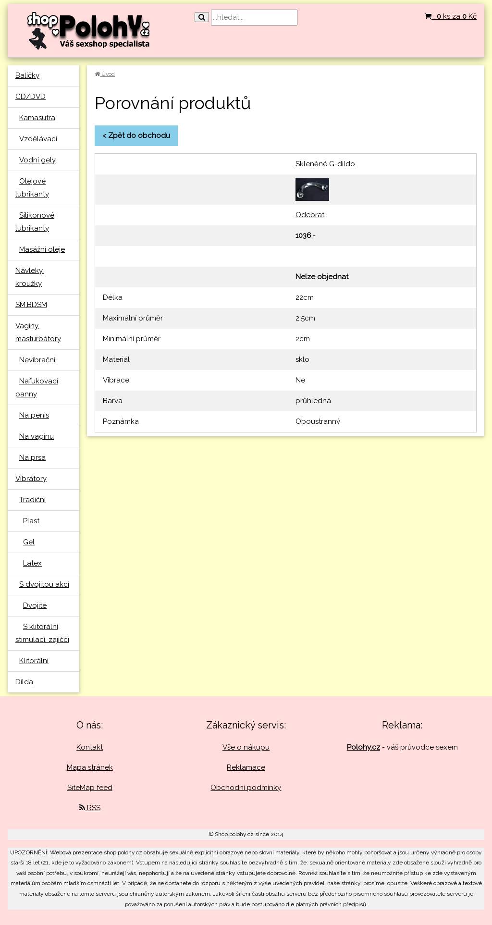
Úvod (105, 74)
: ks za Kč (451, 16)
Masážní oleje (42, 249)
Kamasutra (37, 117)
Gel (29, 542)
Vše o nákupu (246, 747)
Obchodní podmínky (245, 787)
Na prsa (32, 457)
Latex (32, 563)
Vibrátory (31, 478)
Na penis (34, 415)
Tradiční (32, 499)
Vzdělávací (38, 139)
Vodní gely (37, 160)
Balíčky (27, 75)
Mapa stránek (90, 767)
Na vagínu (36, 436)
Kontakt (89, 747)
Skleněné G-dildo (325, 164)
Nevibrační (37, 360)
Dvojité (35, 605)
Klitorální (34, 660)
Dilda (24, 682)
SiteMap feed (89, 787)
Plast (31, 521)
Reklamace (246, 767)
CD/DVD (30, 96)
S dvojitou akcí (44, 584)
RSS (89, 807)
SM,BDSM (31, 304)
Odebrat (309, 214)
